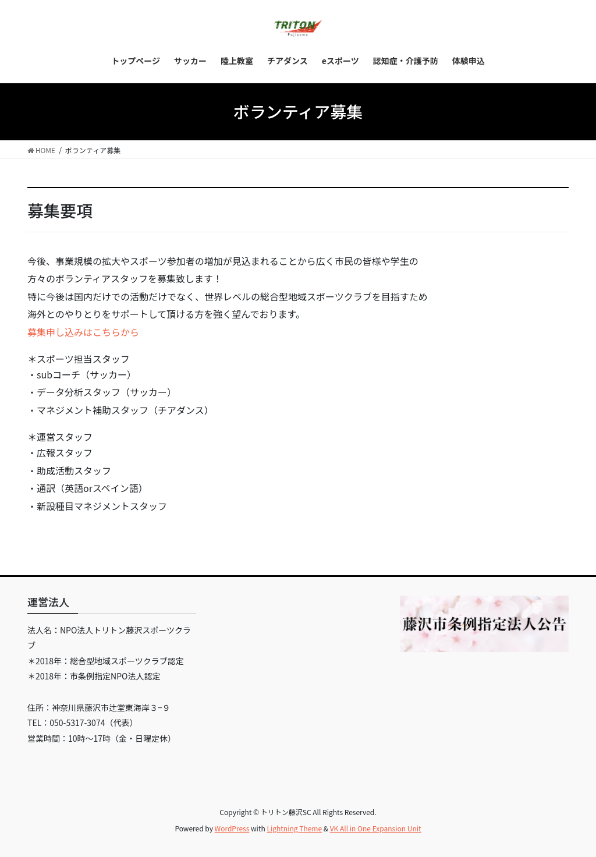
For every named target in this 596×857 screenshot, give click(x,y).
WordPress (232, 828)
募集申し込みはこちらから (83, 332)
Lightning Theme (294, 828)
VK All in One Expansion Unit (375, 828)
